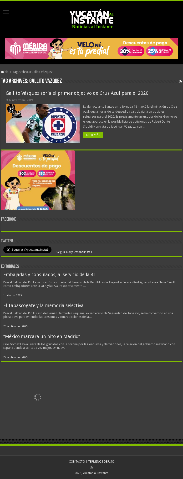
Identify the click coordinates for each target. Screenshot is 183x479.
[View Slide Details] (38, 181)
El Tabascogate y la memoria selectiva (43, 305)
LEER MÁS (93, 135)
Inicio (5, 72)
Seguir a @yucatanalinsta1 (74, 252)
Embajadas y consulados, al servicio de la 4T (49, 274)
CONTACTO (77, 461)
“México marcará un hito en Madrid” (41, 336)
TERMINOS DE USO (101, 461)
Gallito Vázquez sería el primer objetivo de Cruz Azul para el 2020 (77, 93)
